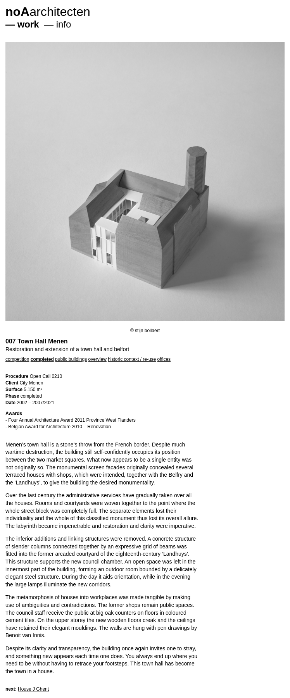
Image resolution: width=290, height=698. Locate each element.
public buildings (71, 359)
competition (17, 359)
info (63, 24)
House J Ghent (33, 689)
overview (97, 359)
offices (164, 359)
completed (42, 359)
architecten (47, 12)
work (28, 24)
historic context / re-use (132, 359)
